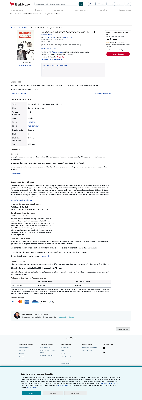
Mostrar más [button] (16, 173)
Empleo (63, 353)
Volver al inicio (71, 339)
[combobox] (56, 4)
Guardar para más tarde (48, 48)
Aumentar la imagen (25, 65)
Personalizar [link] (75, 393)
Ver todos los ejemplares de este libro (55, 65)
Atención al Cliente (87, 350)
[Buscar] (81, 4)
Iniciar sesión (101, 4)
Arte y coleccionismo (81, 10)
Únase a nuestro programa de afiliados (47, 351)
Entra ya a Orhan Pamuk (68, 317)
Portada (13, 28)
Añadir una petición (123, 329)
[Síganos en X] (104, 352)
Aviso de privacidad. (32, 387)
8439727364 (51, 37)
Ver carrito (21, 360)
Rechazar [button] (53, 393)
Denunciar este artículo (103, 93)
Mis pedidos (22, 357)
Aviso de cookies (65, 363)
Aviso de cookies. (63, 385)
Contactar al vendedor (18, 93)
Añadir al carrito (118, 54)
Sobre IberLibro (65, 347)
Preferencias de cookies (108, 383)
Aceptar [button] (31, 393)
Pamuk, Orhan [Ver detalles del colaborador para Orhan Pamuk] (23, 28)
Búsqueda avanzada (17, 10)
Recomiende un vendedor (46, 355)
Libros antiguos (59, 10)
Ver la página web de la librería (21, 200)
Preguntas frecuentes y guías (89, 347)
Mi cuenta (21, 353)
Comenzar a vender (125, 10)
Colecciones (38, 10)
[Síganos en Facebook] (104, 348)
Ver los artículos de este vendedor (51, 59)
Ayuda (127, 4)
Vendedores (103, 10)
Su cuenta (110, 4)
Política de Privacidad (66, 357)
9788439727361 (33, 126)
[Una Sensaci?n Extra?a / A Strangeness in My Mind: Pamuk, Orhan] (25, 45)
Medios (62, 350)
